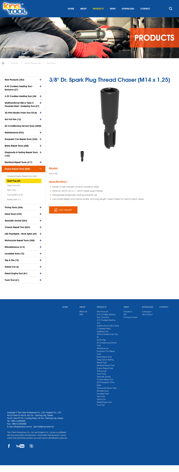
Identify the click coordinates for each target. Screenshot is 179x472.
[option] (82, 163)
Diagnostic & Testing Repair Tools (105, 367)
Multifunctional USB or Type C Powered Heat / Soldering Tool (108, 335)
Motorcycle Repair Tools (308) (19, 247)
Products (14, 70)
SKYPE (31, 453)
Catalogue (146, 318)
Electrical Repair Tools (106, 372)
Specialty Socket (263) (16, 227)
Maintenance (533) (14, 139)
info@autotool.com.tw (23, 433)
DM (125, 321)
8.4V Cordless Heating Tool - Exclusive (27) (19, 95)
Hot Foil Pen (101, 346)
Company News (130, 324)
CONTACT (145, 15)
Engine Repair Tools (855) (17, 175)
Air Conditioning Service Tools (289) (22, 132)
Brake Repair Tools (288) (17, 152)
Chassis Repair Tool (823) (17, 234)
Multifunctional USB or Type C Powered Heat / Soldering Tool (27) (22, 111)
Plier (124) (11, 197)
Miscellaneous (103, 397)
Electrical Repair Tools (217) (18, 169)
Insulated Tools (103, 400)
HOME (71, 15)
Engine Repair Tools (33, 70)
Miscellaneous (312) (15, 254)
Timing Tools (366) (14, 214)
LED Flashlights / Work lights (105, 390)
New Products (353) (14, 86)
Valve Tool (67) (13, 192)
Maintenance (102, 355)
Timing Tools (102, 378)
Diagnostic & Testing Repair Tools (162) (21, 161)
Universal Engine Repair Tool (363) (22, 183)
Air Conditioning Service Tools (106, 350)
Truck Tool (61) (12, 287)
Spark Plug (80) (13, 187)
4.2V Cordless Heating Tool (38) (20, 103)
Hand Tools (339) (13, 220)
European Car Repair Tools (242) (21, 146)
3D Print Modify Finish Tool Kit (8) (21, 119)
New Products (102, 318)
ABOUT (83, 15)
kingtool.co (167, 3)
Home (3, 70)
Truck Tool (101, 412)
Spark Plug (51, 70)
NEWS (113, 15)
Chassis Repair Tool (105, 386)
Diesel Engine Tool (104, 409)
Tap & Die (101, 403)
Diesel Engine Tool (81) (16, 280)
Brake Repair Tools (104, 363)
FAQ (81, 321)
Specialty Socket (104, 383)
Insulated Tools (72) (14, 260)
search (170, 15)
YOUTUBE (20, 453)
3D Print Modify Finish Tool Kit (107, 342)
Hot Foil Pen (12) (13, 126)
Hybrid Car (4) (12, 273)
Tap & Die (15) (12, 267)
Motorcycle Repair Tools (106, 395)
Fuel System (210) (15, 201)
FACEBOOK (9, 453)
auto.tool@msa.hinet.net (43, 433)
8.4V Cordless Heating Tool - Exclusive (106, 322)
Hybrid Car (101, 406)
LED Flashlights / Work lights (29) (21, 240)
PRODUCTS (98, 15)
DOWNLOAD (128, 15)
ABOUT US (83, 318)
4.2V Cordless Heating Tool (106, 328)
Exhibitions (128, 318)
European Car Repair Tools (106, 359)
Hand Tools (101, 380)
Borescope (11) (14, 206)
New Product (147, 321)
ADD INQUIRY (65, 216)
